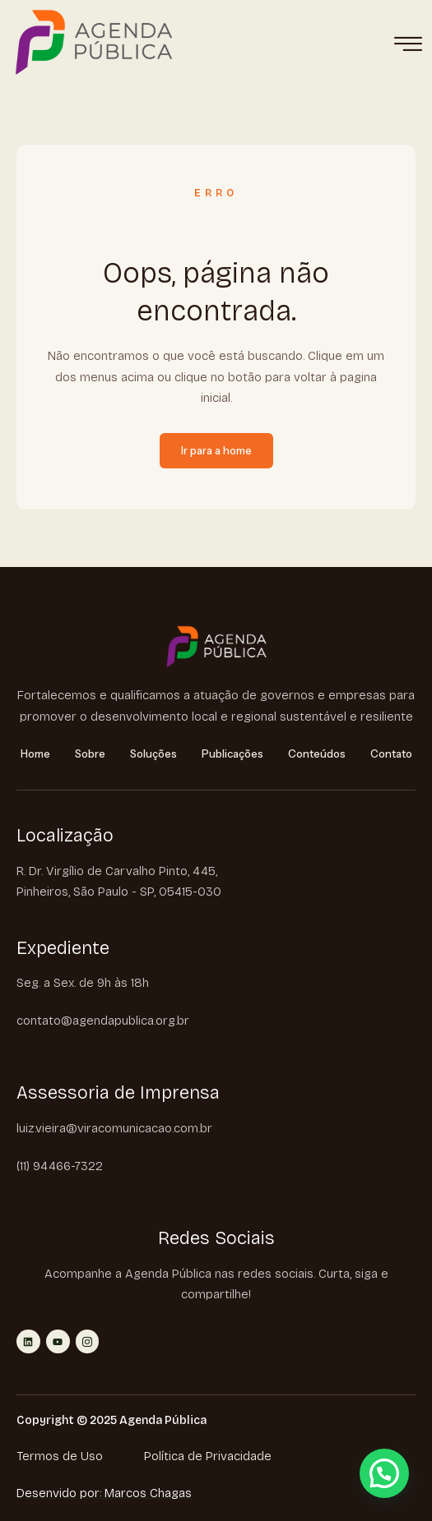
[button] (384, 1473)
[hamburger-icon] (407, 45)
